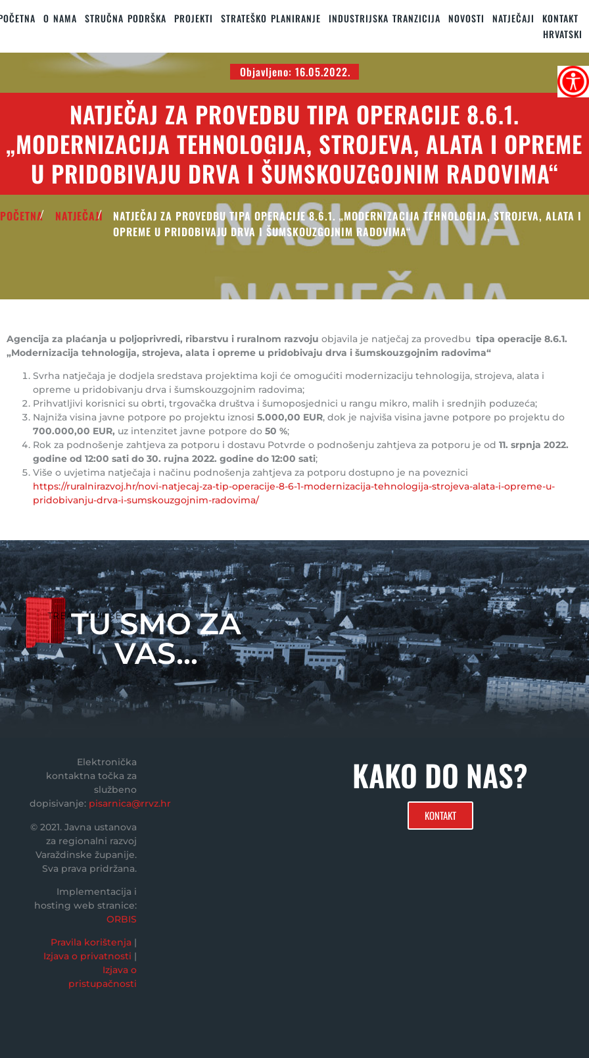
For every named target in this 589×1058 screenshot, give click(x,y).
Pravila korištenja (91, 942)
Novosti (466, 18)
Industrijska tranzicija (384, 18)
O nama (60, 18)
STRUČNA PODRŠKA (125, 18)
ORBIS (121, 919)
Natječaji (513, 18)
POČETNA (21, 216)
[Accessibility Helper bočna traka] (573, 81)
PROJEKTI (193, 18)
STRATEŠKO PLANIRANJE (271, 18)
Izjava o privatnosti (87, 956)
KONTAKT (560, 18)
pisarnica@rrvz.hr (130, 803)
